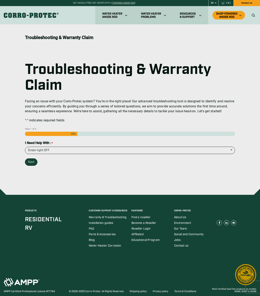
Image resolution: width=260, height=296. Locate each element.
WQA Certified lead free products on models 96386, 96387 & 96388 (234, 290)
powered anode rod (123, 3)
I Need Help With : (39, 143)
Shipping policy (138, 291)
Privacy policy (160, 291)
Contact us (246, 3)
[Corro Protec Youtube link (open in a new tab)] (233, 222)
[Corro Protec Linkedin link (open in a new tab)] (226, 222)
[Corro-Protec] (32, 15)
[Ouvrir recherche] (253, 15)
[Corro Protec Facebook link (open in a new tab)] (219, 222)
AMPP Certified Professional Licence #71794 (29, 291)
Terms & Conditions (185, 291)
